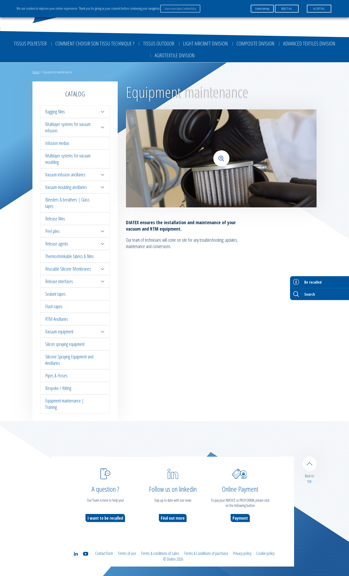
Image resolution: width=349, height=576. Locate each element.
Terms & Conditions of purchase (206, 553)
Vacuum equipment (75, 331)
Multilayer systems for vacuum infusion (75, 127)
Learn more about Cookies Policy (180, 8)
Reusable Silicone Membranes (75, 269)
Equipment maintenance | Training (64, 403)
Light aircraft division (205, 43)
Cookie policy (265, 553)
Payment (240, 518)
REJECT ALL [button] (286, 8)
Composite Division (255, 43)
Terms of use (127, 553)
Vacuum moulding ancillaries (75, 187)
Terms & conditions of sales (160, 553)
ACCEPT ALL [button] (319, 8)
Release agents (75, 244)
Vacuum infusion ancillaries (75, 174)
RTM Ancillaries (56, 319)
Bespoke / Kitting (58, 388)
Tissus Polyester (30, 43)
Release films (55, 218)
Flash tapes (54, 306)
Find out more (173, 518)
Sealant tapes (55, 294)
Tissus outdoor (158, 43)
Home (36, 72)
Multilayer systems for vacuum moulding (67, 158)
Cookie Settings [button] (262, 8)
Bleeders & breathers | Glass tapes (67, 202)
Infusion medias (57, 143)
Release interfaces (75, 281)
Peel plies (75, 231)
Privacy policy (242, 553)
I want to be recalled (105, 518)
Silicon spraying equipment (65, 344)
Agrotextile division (175, 55)
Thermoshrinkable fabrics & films (69, 256)
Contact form (104, 553)
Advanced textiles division (309, 43)
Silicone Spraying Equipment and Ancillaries (69, 359)
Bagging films (75, 111)
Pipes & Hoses (56, 375)
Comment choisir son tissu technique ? (94, 43)
